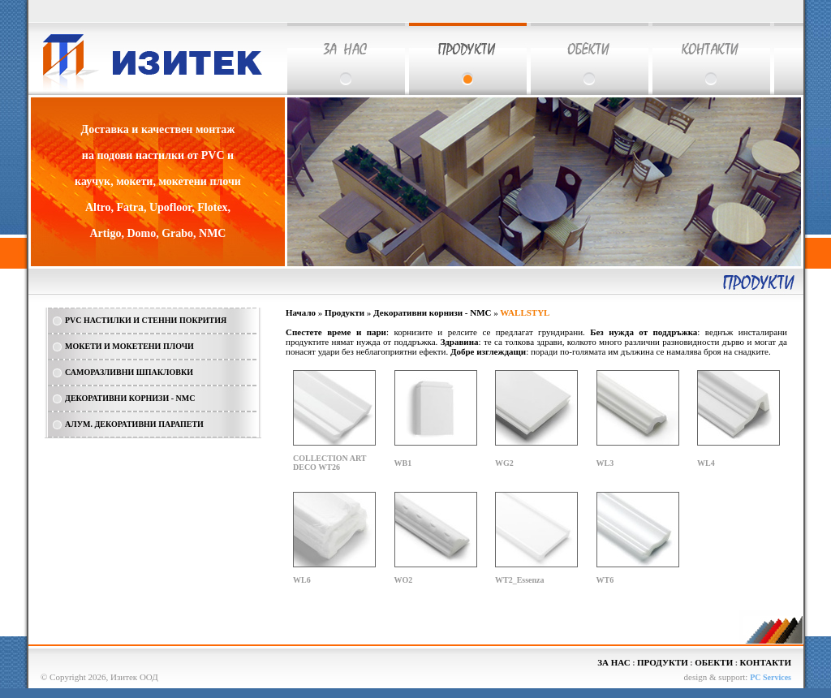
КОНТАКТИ (765, 662)
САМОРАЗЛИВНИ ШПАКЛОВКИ (129, 372)
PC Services (770, 677)
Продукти (344, 312)
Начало (301, 312)
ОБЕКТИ (714, 662)
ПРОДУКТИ (662, 662)
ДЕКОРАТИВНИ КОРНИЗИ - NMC (130, 398)
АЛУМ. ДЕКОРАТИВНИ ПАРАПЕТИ (134, 424)
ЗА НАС (613, 662)
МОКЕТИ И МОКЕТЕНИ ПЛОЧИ (129, 346)
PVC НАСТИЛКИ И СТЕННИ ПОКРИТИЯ (145, 320)
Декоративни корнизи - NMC (432, 312)
